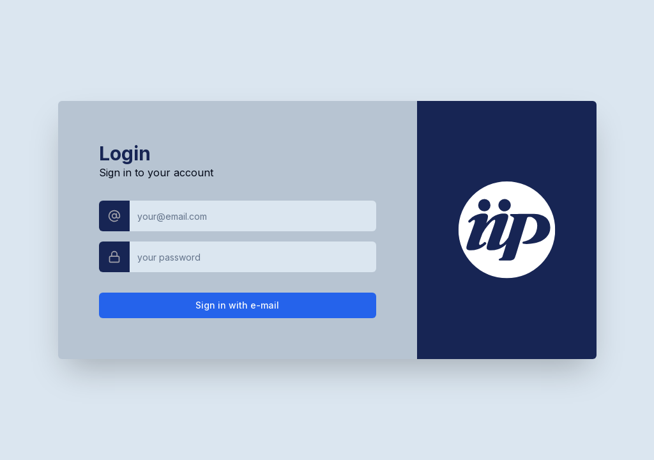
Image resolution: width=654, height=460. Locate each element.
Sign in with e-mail (237, 305)
